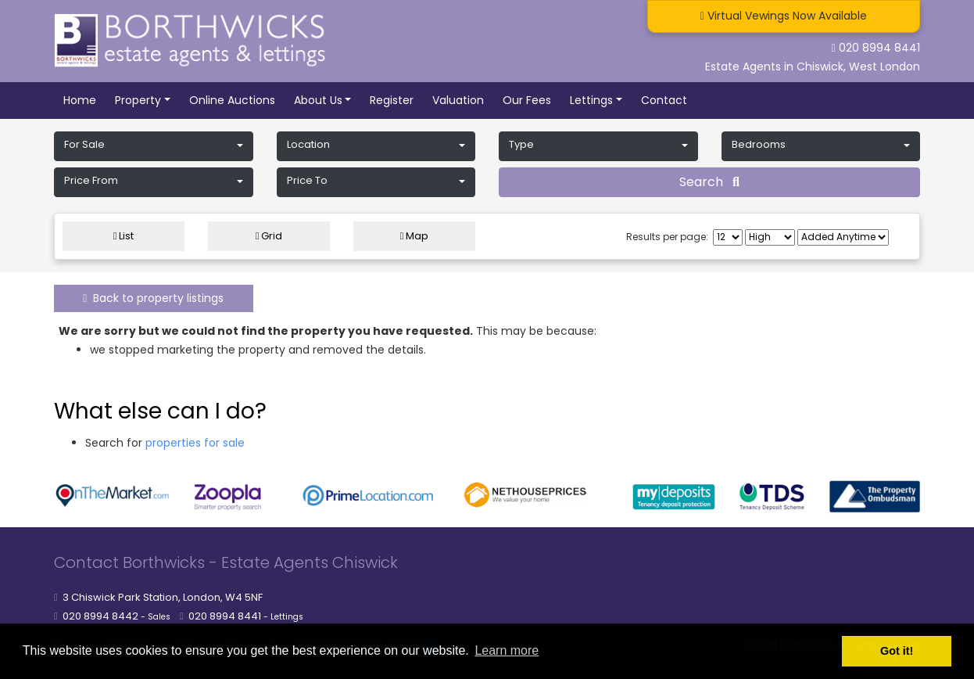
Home (79, 100)
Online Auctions (232, 100)
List (123, 235)
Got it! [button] (896, 651)
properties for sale (195, 443)
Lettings (591, 100)
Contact (664, 100)
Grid (269, 235)
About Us (318, 100)
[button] (153, 146)
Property (138, 100)
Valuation (458, 100)
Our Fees (527, 100)
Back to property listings (153, 298)
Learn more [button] (506, 650)
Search (709, 182)
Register (392, 100)
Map (414, 235)
